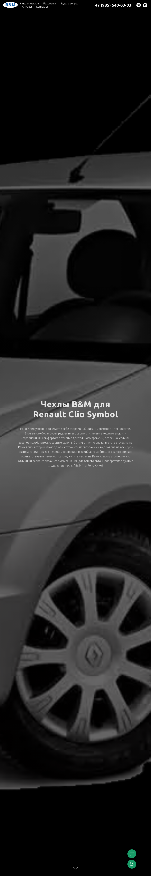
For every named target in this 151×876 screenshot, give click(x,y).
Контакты (42, 6)
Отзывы (27, 6)
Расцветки (49, 3)
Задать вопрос (69, 3)
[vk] (138, 5)
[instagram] (145, 5)
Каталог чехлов (29, 3)
